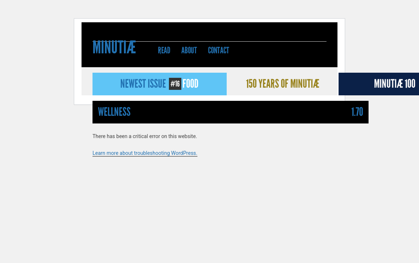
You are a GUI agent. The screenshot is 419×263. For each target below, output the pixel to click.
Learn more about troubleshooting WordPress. (145, 153)
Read (164, 50)
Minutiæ (114, 48)
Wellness (114, 112)
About (189, 50)
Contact (218, 50)
